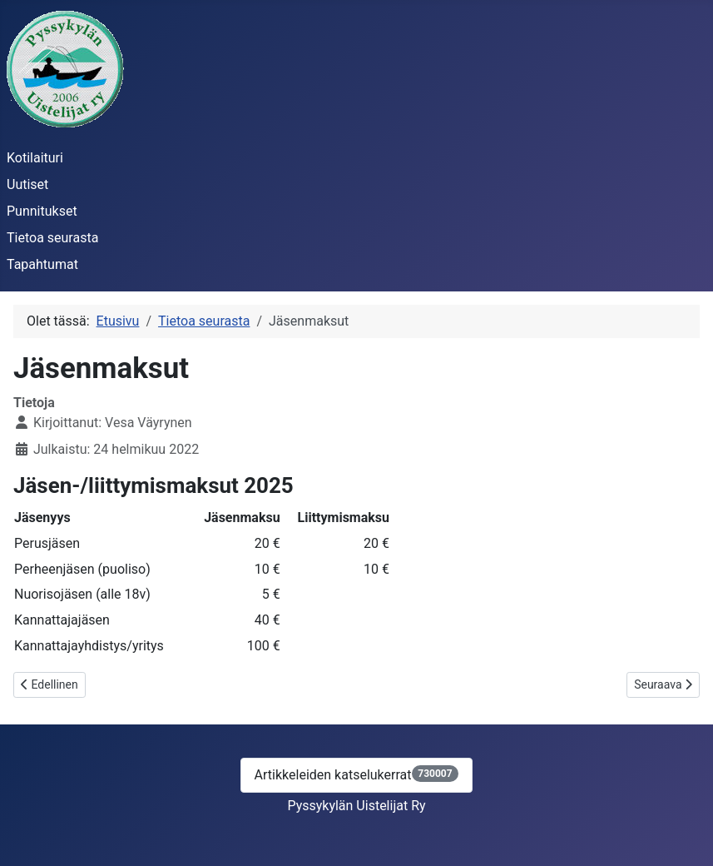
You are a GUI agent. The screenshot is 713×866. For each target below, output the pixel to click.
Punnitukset (42, 211)
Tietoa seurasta (52, 238)
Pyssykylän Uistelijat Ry (356, 806)
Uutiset (27, 184)
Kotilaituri (35, 158)
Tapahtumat (42, 264)
